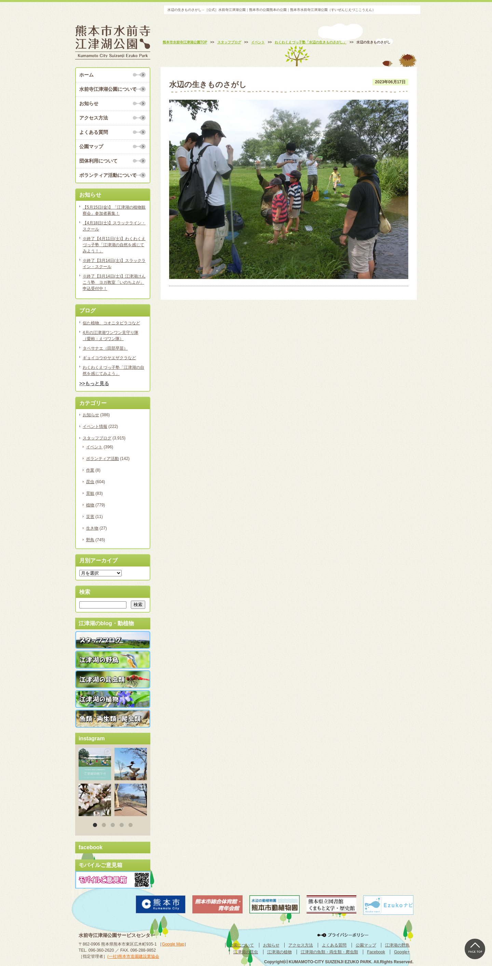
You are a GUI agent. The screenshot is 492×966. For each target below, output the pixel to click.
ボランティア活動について (108, 175)
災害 (90, 516)
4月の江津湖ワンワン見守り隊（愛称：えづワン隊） (110, 335)
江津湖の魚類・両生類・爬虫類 (329, 952)
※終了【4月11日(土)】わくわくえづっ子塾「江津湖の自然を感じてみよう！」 (114, 244)
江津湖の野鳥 (397, 945)
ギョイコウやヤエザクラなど (109, 357)
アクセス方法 (93, 118)
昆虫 (90, 481)
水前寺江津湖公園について (108, 89)
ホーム (86, 75)
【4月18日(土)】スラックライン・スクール (114, 226)
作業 (90, 470)
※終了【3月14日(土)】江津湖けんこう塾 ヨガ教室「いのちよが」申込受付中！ (114, 282)
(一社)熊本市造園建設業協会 (133, 956)
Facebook (376, 952)
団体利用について (98, 161)
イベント (94, 447)
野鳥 (90, 539)
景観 (90, 493)
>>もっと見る (94, 383)
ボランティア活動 (102, 458)
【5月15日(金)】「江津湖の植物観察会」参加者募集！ (114, 210)
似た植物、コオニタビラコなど (111, 323)
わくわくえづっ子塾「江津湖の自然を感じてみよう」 (113, 370)
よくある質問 (93, 132)
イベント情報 (95, 426)
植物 (90, 505)
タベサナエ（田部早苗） (105, 348)
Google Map (173, 944)
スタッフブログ (97, 438)
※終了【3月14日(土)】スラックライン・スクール (114, 263)
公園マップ (91, 146)
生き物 (92, 528)
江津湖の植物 (279, 952)
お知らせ (88, 103)
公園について (241, 945)
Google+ (402, 952)
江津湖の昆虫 (245, 952)
